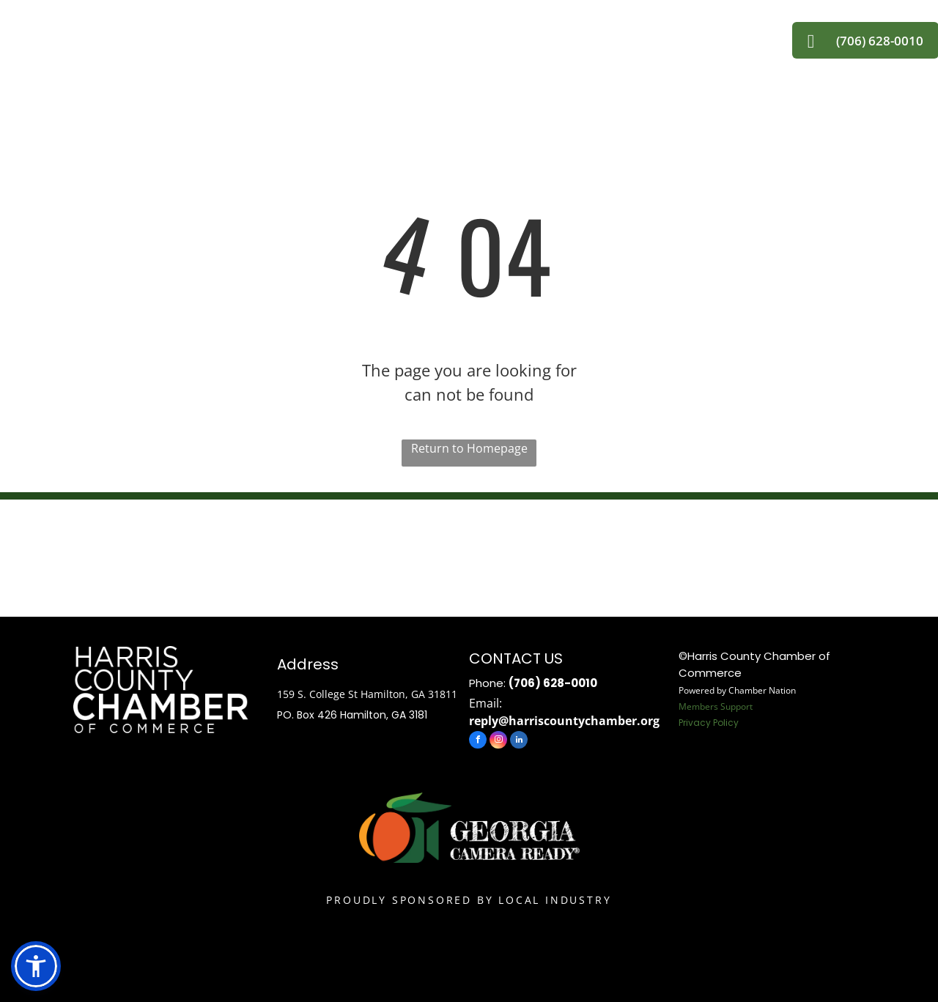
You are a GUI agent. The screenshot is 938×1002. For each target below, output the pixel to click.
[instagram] (498, 741)
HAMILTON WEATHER (469, 554)
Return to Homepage (469, 448)
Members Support (716, 706)
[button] (36, 966)
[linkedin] (519, 741)
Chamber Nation (762, 690)
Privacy (695, 722)
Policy (726, 722)
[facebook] (478, 741)
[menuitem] (287, 33)
